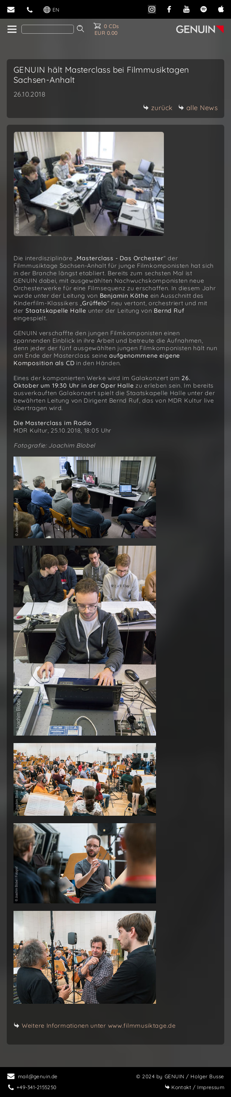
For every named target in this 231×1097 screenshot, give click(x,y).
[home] (11, 29)
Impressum (194, 1087)
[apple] (221, 8)
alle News (198, 107)
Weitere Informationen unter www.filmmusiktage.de (99, 1025)
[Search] (47, 29)
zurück (158, 107)
